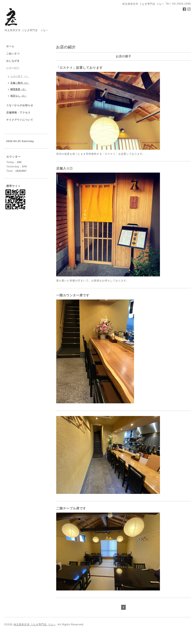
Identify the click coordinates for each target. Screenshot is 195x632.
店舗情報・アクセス (18, 112)
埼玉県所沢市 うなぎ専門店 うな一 (34, 624)
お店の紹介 (13, 68)
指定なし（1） (18, 95)
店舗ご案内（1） (19, 83)
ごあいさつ (13, 53)
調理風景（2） (18, 89)
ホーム (10, 46)
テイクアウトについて (19, 119)
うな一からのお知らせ (19, 105)
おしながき (13, 60)
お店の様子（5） (19, 76)
